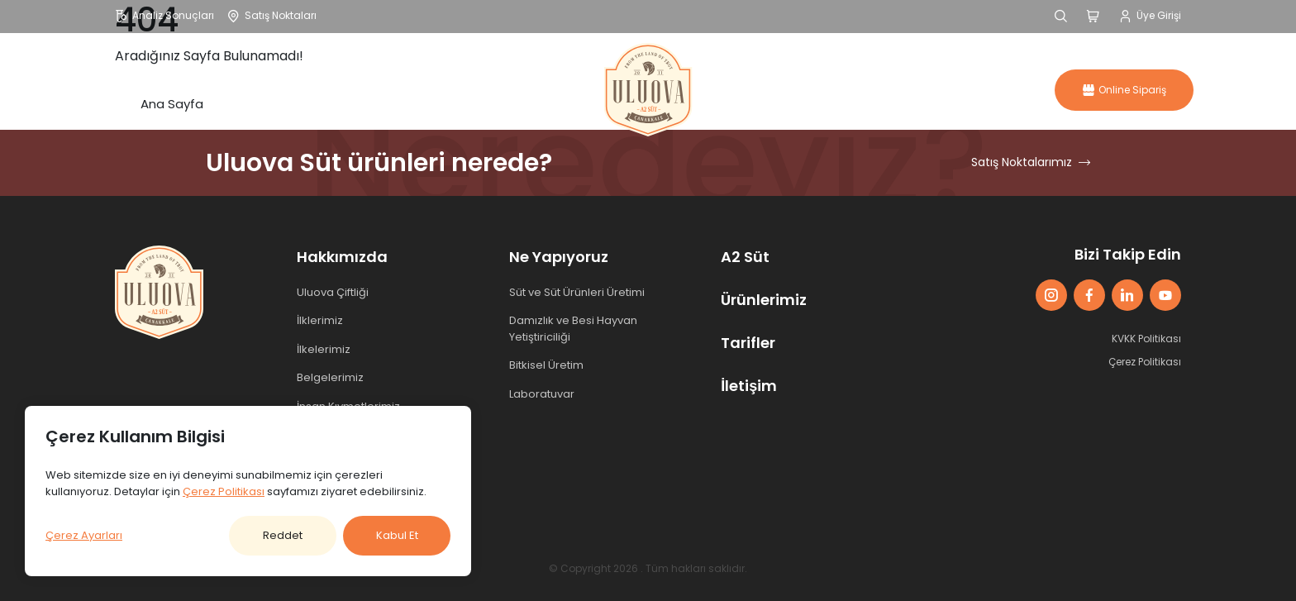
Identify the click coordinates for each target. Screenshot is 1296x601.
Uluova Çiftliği (333, 292)
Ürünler (391, 89)
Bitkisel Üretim (546, 365)
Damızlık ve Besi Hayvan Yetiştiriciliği (573, 328)
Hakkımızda (278, 89)
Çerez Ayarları (83, 535)
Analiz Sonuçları (164, 15)
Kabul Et (397, 535)
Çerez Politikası (1144, 362)
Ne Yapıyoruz (558, 256)
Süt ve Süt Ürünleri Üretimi (577, 292)
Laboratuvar (541, 394)
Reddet (283, 535)
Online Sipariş (1124, 90)
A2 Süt (754, 89)
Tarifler (845, 89)
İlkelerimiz (323, 349)
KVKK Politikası (1146, 339)
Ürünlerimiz (764, 299)
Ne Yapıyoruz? (512, 89)
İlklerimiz (320, 320)
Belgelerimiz (330, 377)
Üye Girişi (1150, 15)
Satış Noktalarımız (1030, 162)
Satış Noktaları (272, 15)
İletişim (938, 89)
